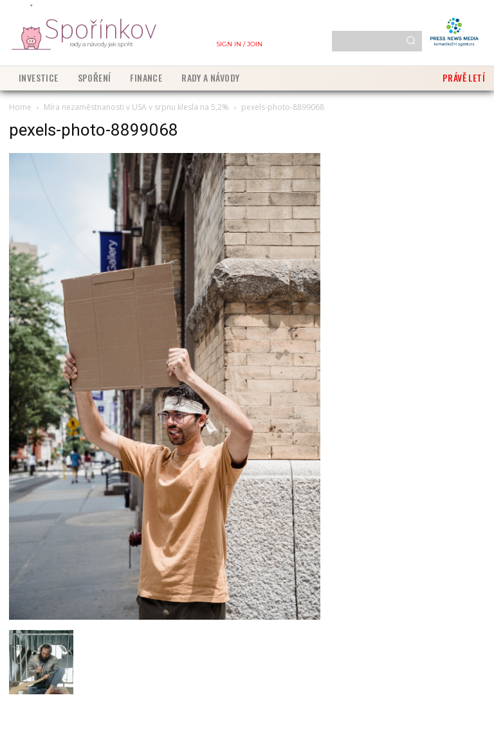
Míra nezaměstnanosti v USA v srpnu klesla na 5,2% (136, 107)
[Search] (410, 41)
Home (20, 107)
